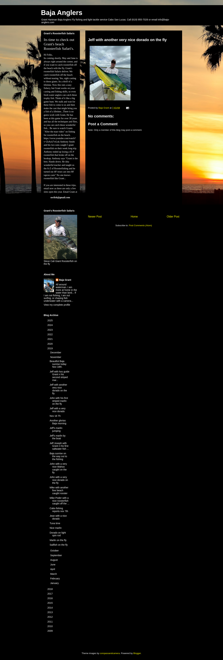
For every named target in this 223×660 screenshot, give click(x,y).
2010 (50, 626)
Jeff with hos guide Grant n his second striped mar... (59, 375)
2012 (50, 617)
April (53, 569)
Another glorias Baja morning (58, 422)
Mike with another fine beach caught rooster (59, 490)
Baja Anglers (61, 12)
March (54, 574)
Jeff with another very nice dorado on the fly (58, 389)
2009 (50, 630)
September (56, 555)
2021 (50, 339)
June (53, 564)
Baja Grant (65, 280)
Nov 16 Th (55, 416)
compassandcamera (110, 653)
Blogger (137, 653)
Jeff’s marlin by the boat (57, 437)
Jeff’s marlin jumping (56, 429)
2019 (50, 348)
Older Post (173, 216)
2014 (50, 607)
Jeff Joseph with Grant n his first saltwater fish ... (59, 446)
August (54, 560)
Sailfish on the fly (59, 544)
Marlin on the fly (58, 540)
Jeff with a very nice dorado (57, 410)
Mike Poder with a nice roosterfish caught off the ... (59, 501)
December (56, 352)
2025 (50, 320)
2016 (50, 598)
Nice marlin (55, 528)
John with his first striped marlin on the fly (59, 401)
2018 (50, 589)
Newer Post (95, 216)
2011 (50, 621)
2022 (50, 334)
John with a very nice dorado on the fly (59, 480)
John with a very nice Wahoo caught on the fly (58, 468)
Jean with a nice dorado (58, 517)
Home (134, 216)
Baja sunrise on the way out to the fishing (58, 456)
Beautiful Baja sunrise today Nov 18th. (58, 364)
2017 (50, 593)
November (56, 357)
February (55, 578)
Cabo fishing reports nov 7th (59, 510)
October (54, 550)
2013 (50, 612)
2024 (50, 325)
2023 (50, 329)
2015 (50, 603)
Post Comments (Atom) (140, 225)
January (54, 583)
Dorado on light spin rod (58, 534)
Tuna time (55, 523)
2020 (50, 343)
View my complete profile (57, 304)
